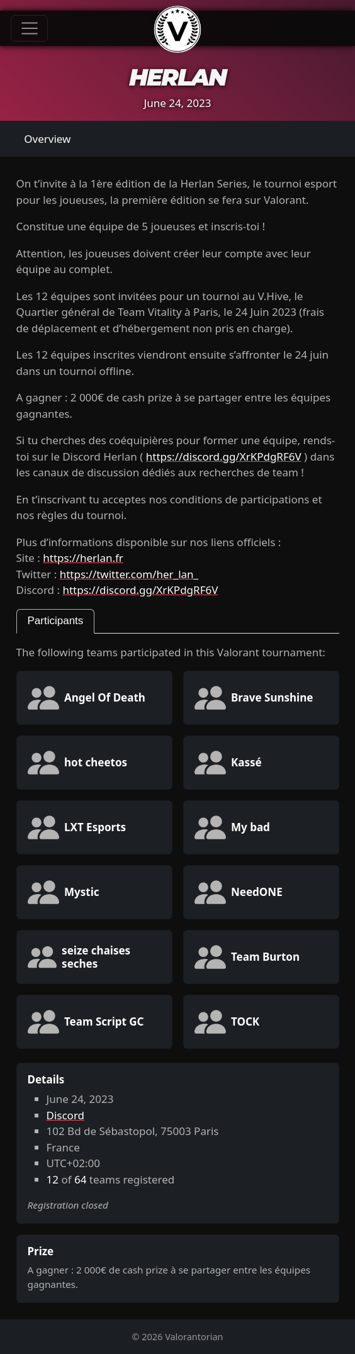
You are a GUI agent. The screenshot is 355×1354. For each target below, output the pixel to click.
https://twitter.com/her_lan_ (129, 574)
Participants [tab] (56, 621)
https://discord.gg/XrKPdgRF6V (223, 456)
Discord (66, 1115)
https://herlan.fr (83, 558)
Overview (47, 138)
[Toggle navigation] (29, 28)
